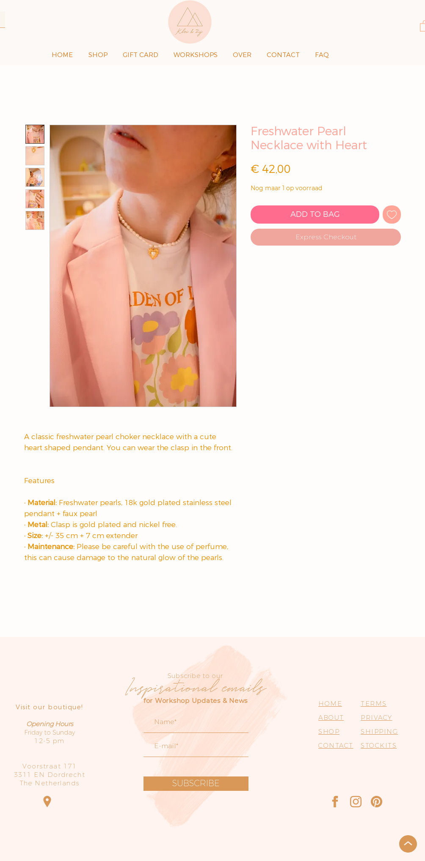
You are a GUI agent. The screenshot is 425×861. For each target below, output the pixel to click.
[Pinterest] (376, 801)
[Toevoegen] (392, 214)
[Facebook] (335, 801)
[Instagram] (356, 801)
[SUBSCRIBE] (196, 783)
